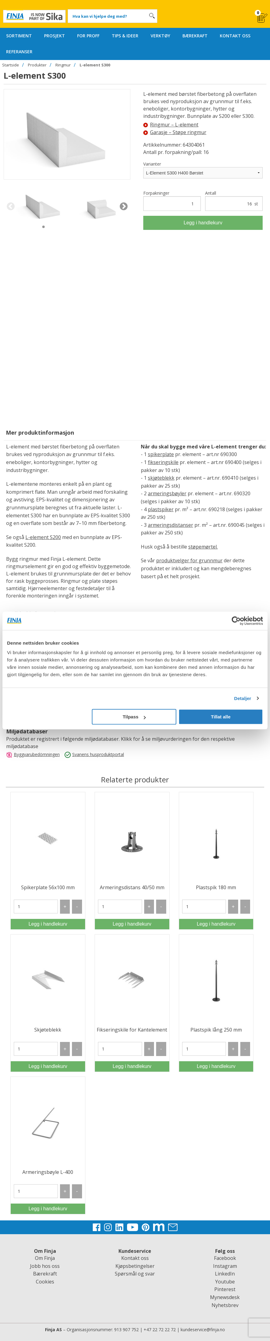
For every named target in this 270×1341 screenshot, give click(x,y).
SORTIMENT (19, 36)
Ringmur (63, 65)
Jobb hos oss (45, 1266)
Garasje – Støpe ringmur (174, 132)
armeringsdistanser (170, 525)
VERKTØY (160, 36)
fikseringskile (163, 462)
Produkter (37, 65)
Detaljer (242, 698)
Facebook (225, 1258)
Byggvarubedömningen (37, 754)
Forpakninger (172, 200)
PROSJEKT (54, 36)
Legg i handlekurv (203, 222)
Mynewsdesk (225, 1297)
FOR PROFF (88, 36)
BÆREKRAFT (195, 36)
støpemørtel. (203, 546)
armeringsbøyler (167, 493)
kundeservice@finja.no (203, 1329)
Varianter (152, 164)
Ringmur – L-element (170, 124)
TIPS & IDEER (125, 36)
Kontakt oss (135, 1258)
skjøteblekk (161, 477)
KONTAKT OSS (235, 36)
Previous (10, 206)
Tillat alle (221, 716)
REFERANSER (19, 51)
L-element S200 (43, 537)
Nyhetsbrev (225, 1305)
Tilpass (134, 716)
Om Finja (45, 1258)
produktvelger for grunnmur (189, 560)
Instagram (225, 1266)
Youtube (225, 1281)
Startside (10, 65)
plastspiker (161, 509)
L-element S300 (95, 65)
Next (123, 206)
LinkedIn (225, 1273)
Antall (234, 200)
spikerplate (161, 454)
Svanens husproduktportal (98, 754)
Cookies (45, 1281)
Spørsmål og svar (135, 1273)
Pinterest (224, 1289)
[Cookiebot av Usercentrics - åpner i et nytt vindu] (236, 620)
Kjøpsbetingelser (135, 1266)
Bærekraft (45, 1273)
